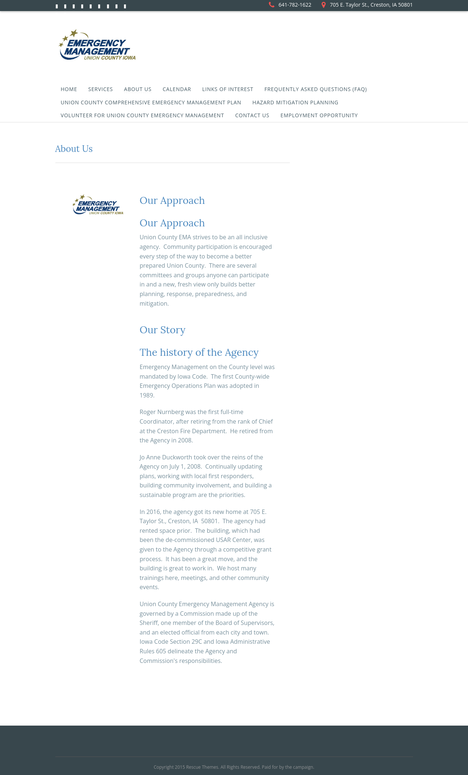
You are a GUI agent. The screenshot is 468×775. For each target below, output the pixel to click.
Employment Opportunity (319, 115)
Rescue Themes (202, 767)
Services (100, 89)
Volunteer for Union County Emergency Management (142, 115)
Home (69, 89)
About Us (138, 89)
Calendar (177, 89)
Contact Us (252, 115)
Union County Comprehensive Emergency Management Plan (151, 102)
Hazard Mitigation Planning (295, 102)
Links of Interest (227, 89)
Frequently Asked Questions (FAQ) (315, 89)
